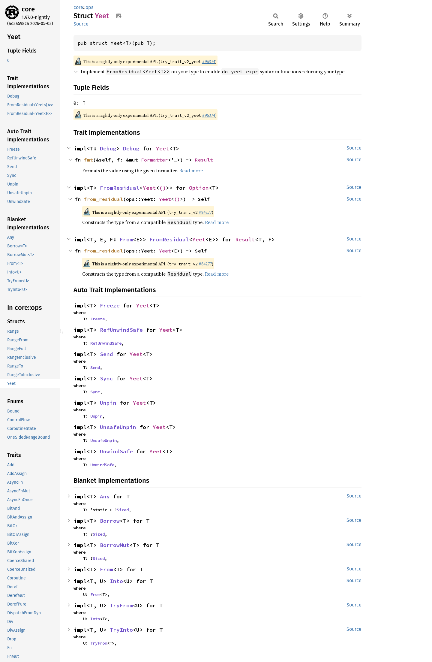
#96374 (208, 62)
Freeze (110, 305)
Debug (108, 148)
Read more (191, 170)
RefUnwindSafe (121, 329)
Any (105, 496)
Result (204, 160)
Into (116, 581)
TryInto (121, 629)
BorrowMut (115, 545)
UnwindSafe (116, 451)
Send (106, 354)
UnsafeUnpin (118, 427)
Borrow (110, 520)
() (162, 187)
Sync (106, 378)
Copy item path (119, 16)
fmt (88, 160)
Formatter (154, 160)
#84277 (205, 212)
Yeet (162, 148)
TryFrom (121, 605)
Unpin (108, 402)
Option (199, 187)
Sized (123, 509)
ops (89, 7)
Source (81, 24)
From (126, 239)
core (28, 9)
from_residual (103, 199)
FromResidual (120, 187)
